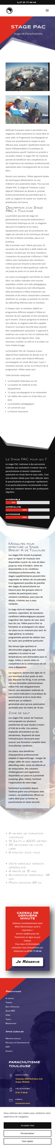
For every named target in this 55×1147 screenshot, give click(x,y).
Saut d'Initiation (12, 1006)
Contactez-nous (22, 1103)
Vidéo (8, 1015)
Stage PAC (10, 1011)
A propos (10, 998)
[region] (27, 1127)
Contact (9, 1051)
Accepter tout (27, 1125)
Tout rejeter (27, 1141)
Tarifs (8, 1019)
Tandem (9, 1002)
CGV (8, 1047)
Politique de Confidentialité (17, 1042)
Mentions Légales (13, 1038)
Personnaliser (27, 1133)
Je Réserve (27, 962)
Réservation (11, 1023)
